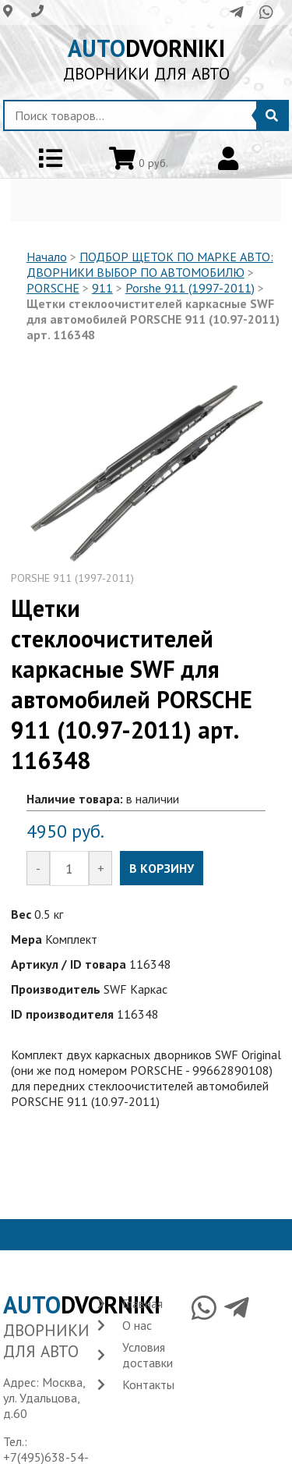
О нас (137, 1325)
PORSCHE (52, 288)
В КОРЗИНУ (161, 868)
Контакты (148, 1384)
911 (102, 288)
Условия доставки (147, 1354)
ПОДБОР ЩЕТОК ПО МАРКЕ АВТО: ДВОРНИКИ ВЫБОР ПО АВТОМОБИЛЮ (149, 264)
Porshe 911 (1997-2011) (190, 288)
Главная (142, 1303)
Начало (46, 256)
